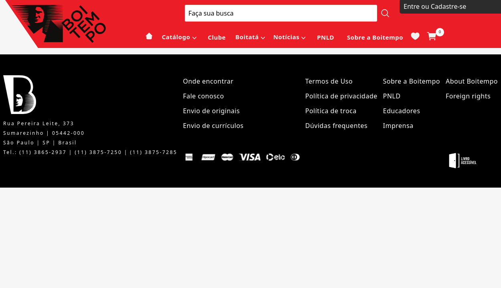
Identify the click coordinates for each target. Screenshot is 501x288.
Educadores (401, 110)
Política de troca (331, 110)
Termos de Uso (329, 81)
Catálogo (176, 37)
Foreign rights (468, 96)
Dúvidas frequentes (336, 125)
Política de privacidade (341, 96)
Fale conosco (203, 96)
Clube (217, 37)
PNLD (325, 37)
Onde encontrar (208, 81)
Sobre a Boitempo (375, 37)
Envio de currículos (213, 125)
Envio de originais (211, 110)
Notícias (286, 37)
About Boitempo (472, 81)
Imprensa (398, 125)
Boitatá (247, 37)
